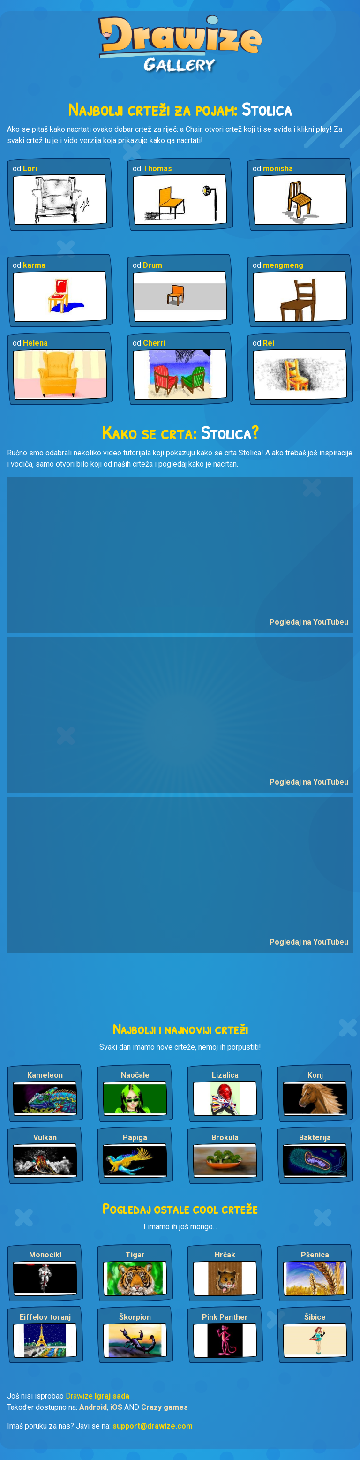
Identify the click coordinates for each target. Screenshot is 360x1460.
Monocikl (45, 1254)
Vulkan (45, 1137)
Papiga (135, 1137)
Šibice (315, 1317)
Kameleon (45, 1075)
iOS (116, 1407)
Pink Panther (225, 1317)
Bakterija (315, 1137)
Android (93, 1407)
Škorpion (135, 1317)
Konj (315, 1075)
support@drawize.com (152, 1426)
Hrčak (225, 1254)
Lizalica (225, 1075)
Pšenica (315, 1254)
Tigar (135, 1254)
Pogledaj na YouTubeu (309, 622)
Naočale (135, 1075)
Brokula (225, 1137)
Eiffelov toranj (45, 1317)
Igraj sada (112, 1396)
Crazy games (164, 1407)
